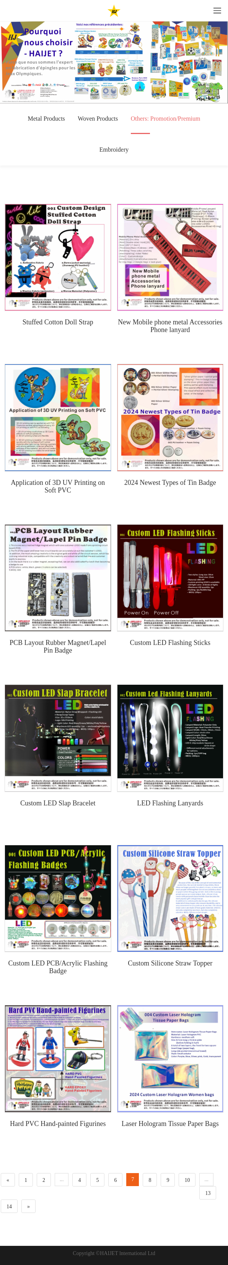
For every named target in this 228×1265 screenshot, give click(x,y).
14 (9, 1206)
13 (207, 1193)
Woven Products (98, 118)
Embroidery (114, 149)
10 (187, 1180)
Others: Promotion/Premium (165, 124)
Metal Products (46, 118)
